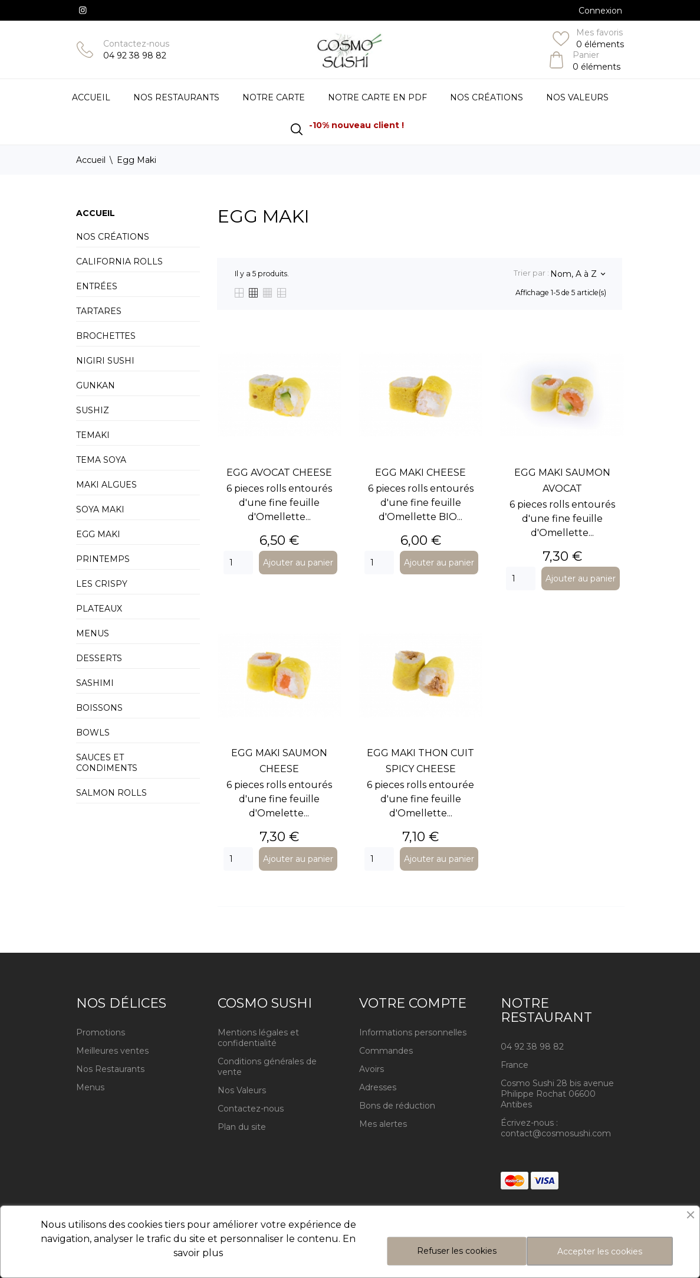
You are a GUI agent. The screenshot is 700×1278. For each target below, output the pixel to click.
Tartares (98, 311)
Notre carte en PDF (377, 97)
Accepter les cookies (599, 1251)
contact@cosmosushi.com (556, 1133)
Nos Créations (486, 97)
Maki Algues (106, 484)
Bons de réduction (397, 1105)
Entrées (96, 286)
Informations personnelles (412, 1032)
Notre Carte (273, 97)
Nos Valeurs (577, 97)
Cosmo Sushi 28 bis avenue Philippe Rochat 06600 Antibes (557, 1094)
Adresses (377, 1087)
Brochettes (106, 336)
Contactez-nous (136, 43)
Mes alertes (383, 1124)
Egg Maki (98, 534)
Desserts (99, 658)
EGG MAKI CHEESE (420, 472)
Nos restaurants (176, 97)
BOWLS (93, 732)
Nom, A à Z (577, 274)
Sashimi (95, 683)
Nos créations (112, 236)
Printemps (103, 559)
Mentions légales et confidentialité (258, 1037)
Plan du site (242, 1127)
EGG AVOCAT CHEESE (279, 472)
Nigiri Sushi (105, 360)
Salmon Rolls (111, 792)
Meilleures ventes (112, 1050)
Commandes (386, 1050)
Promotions (100, 1032)
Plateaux (99, 608)
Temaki (93, 435)
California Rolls (119, 261)
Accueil (91, 97)
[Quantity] (238, 562)
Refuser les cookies (457, 1251)
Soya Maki (100, 509)
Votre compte (412, 1003)
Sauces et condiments (106, 762)
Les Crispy (101, 583)
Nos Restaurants (110, 1069)
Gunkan (95, 385)
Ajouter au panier (298, 562)
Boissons (99, 707)
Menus (92, 633)
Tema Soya (101, 460)
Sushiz (92, 410)
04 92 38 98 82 (134, 55)
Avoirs (371, 1069)
